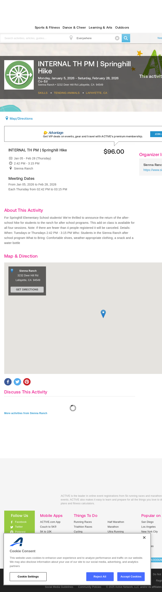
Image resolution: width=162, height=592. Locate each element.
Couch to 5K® (48, 526)
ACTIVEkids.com (29, 500)
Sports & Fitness (47, 27)
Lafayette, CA (96, 92)
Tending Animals (67, 92)
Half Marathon (116, 521)
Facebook (21, 521)
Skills (43, 92)
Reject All (100, 576)
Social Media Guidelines (59, 586)
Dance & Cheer (74, 27)
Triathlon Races (83, 526)
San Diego (147, 521)
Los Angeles (148, 526)
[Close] (144, 537)
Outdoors (122, 27)
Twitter (19, 526)
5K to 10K (46, 531)
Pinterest (20, 531)
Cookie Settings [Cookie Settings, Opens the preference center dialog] (28, 576)
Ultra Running (116, 531)
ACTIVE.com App (50, 521)
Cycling (78, 531)
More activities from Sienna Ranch (25, 413)
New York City (149, 531)
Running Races (83, 521)
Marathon (113, 526)
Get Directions (27, 289)
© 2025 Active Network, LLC (122, 586)
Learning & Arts (100, 27)
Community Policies (89, 586)
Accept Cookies (130, 576)
